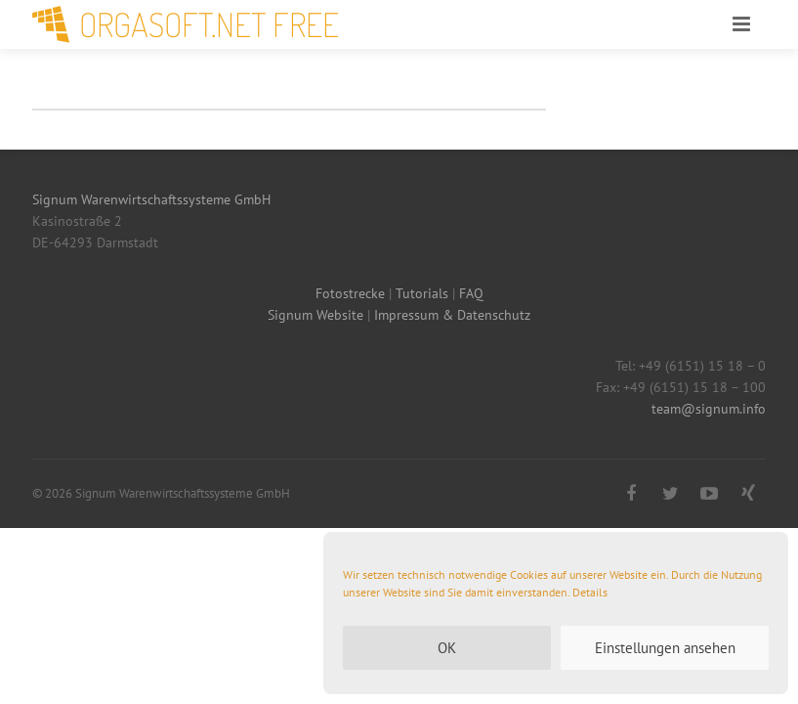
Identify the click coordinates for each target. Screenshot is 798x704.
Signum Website (315, 315)
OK (447, 647)
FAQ (471, 293)
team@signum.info (708, 409)
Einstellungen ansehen (665, 647)
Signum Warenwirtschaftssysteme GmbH (151, 199)
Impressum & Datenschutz (452, 315)
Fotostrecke (350, 293)
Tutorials (422, 293)
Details (590, 592)
